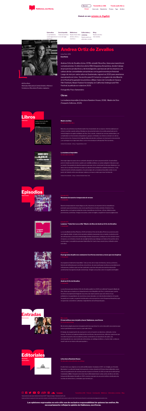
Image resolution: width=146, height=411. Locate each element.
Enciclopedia (63, 35)
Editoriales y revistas (86, 36)
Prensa (111, 9)
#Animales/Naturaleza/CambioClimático (34, 86)
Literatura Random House (81, 175)
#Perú (28, 83)
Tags (116, 9)
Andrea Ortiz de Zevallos (66, 143)
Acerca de (95, 9)
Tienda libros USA (99, 6)
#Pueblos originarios (43, 88)
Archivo (122, 9)
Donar (87, 9)
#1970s (24, 83)
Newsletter (103, 9)
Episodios (52, 36)
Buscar (85, 6)
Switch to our (94, 16)
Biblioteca (75, 36)
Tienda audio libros (117, 6)
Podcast (89, 393)
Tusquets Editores (80, 143)
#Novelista (33, 88)
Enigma (53, 395)
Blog (98, 35)
